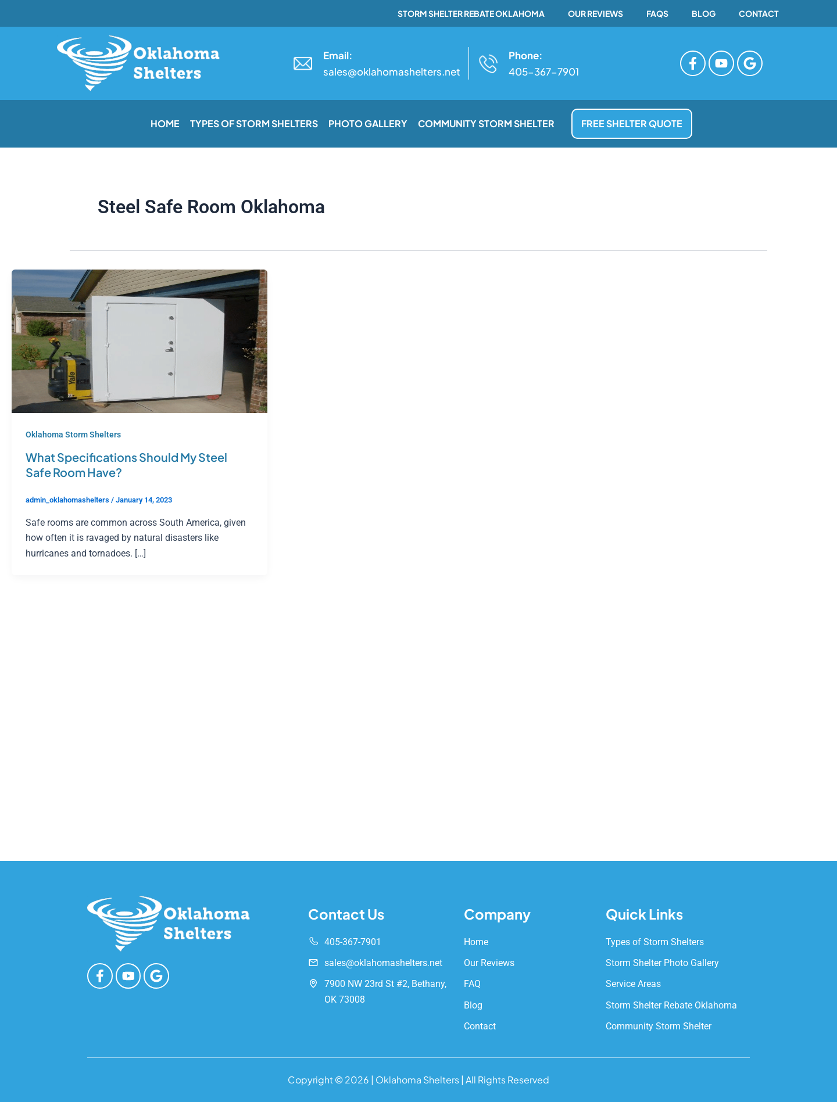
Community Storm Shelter (486, 123)
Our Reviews (595, 13)
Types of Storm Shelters (254, 123)
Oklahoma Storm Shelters (73, 434)
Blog (704, 13)
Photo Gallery (367, 123)
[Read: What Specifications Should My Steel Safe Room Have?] (139, 340)
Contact (759, 13)
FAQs (657, 13)
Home (165, 123)
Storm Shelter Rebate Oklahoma (471, 13)
